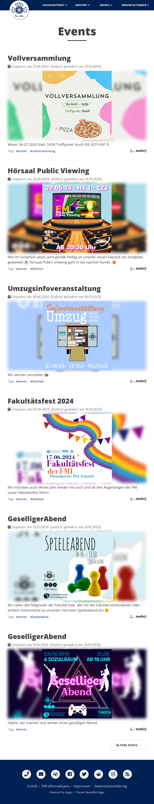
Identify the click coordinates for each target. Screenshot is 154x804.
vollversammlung (43, 151)
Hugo (68, 792)
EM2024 (37, 269)
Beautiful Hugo (95, 792)
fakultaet (38, 381)
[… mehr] (138, 150)
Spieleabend (40, 617)
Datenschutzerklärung (111, 786)
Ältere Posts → (128, 745)
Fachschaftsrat (53, 7)
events (22, 151)
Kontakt (81, 7)
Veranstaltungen (134, 7)
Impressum (82, 786)
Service (105, 7)
